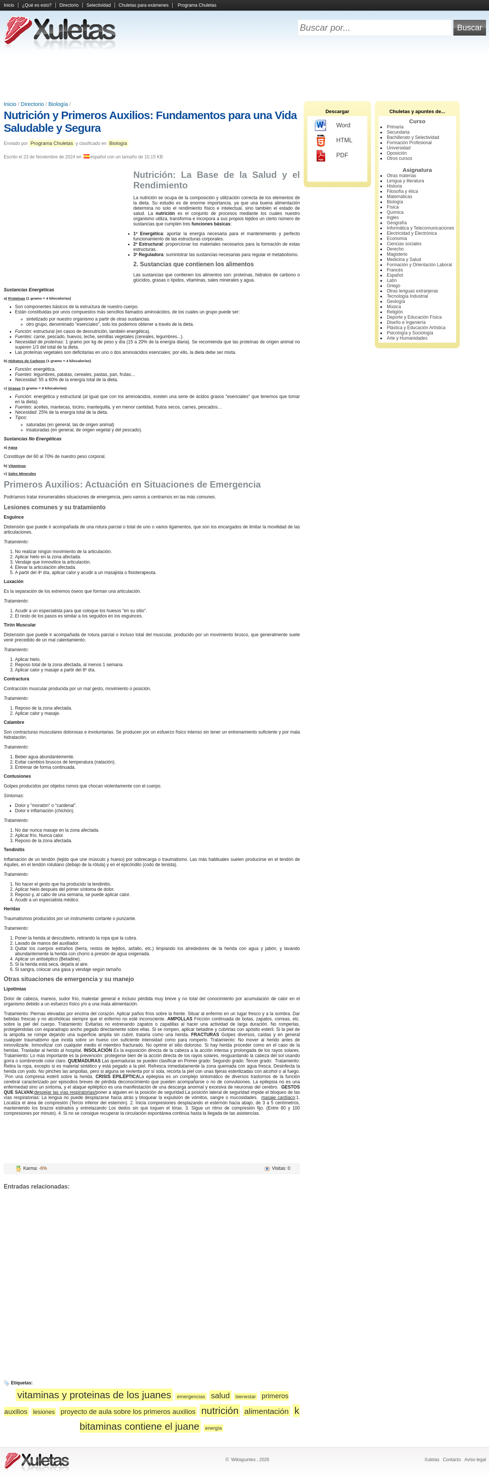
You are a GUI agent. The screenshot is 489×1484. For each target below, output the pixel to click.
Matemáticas (399, 196)
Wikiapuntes (243, 1459)
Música (394, 306)
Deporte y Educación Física (414, 317)
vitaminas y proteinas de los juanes (94, 1394)
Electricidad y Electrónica (412, 233)
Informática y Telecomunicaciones (420, 228)
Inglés (393, 217)
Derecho (395, 249)
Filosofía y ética (402, 191)
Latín (392, 280)
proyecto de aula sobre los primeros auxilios (128, 1411)
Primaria (395, 127)
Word (332, 126)
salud (220, 1395)
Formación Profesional (409, 142)
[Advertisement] (244, 75)
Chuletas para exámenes (143, 5)
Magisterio (397, 254)
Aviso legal (475, 1459)
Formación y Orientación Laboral (419, 264)
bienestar (246, 1396)
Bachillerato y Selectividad (413, 137)
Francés (395, 270)
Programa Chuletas (197, 5)
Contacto (452, 1459)
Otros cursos (399, 158)
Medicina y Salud (404, 259)
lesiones (44, 1412)
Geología (396, 301)
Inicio (9, 5)
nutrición (220, 1410)
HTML (334, 141)
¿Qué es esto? (37, 5)
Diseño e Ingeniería (406, 322)
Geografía (397, 222)
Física (393, 207)
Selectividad (98, 5)
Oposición (397, 153)
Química (395, 212)
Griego (393, 285)
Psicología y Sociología (410, 333)
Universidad (398, 148)
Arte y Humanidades (407, 338)
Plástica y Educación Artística (416, 327)
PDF (331, 156)
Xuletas (431, 1459)
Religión (395, 312)
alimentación (266, 1411)
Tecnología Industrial (407, 296)
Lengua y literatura (405, 180)
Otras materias (401, 175)
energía (213, 1428)
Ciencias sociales (404, 243)
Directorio (69, 5)
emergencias (191, 1396)
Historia (394, 186)
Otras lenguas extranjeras (412, 291)
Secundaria (398, 132)
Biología (58, 104)
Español (395, 275)
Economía (397, 238)
